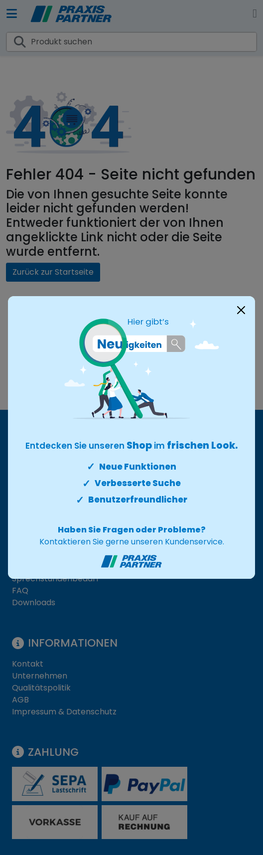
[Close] (241, 310)
